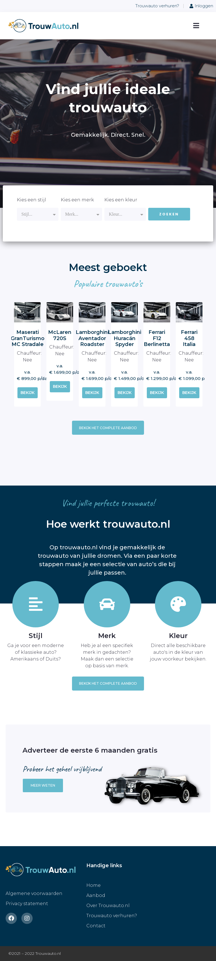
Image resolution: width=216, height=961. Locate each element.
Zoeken (169, 214)
